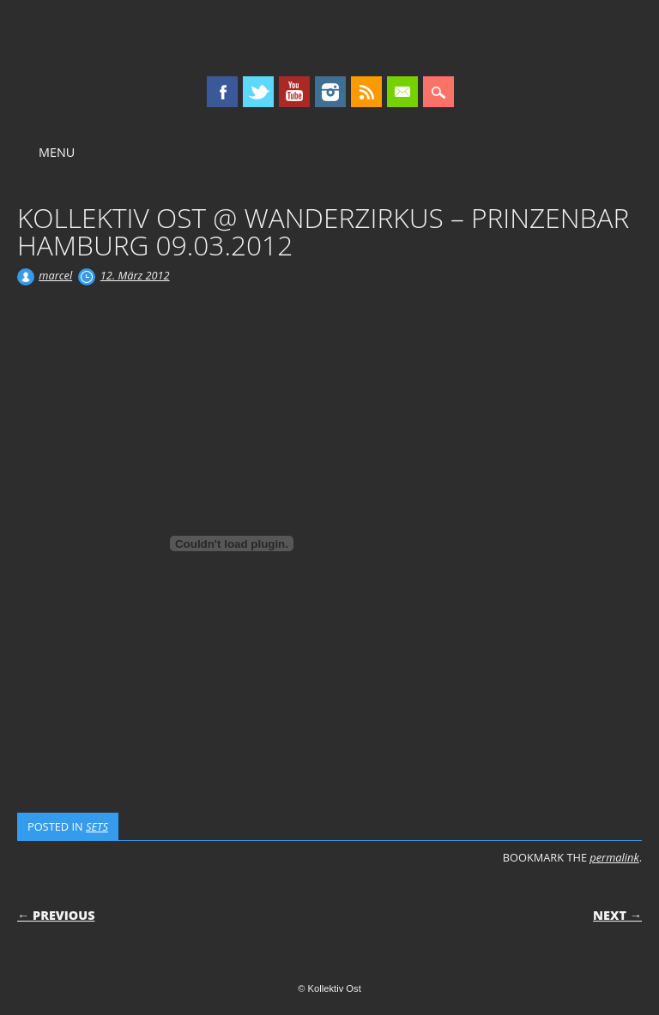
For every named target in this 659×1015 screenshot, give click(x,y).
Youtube (294, 91)
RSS (366, 91)
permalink (613, 857)
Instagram (330, 91)
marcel (55, 275)
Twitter (258, 91)
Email (402, 91)
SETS (97, 826)
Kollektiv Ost (330, 37)
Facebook (222, 91)
